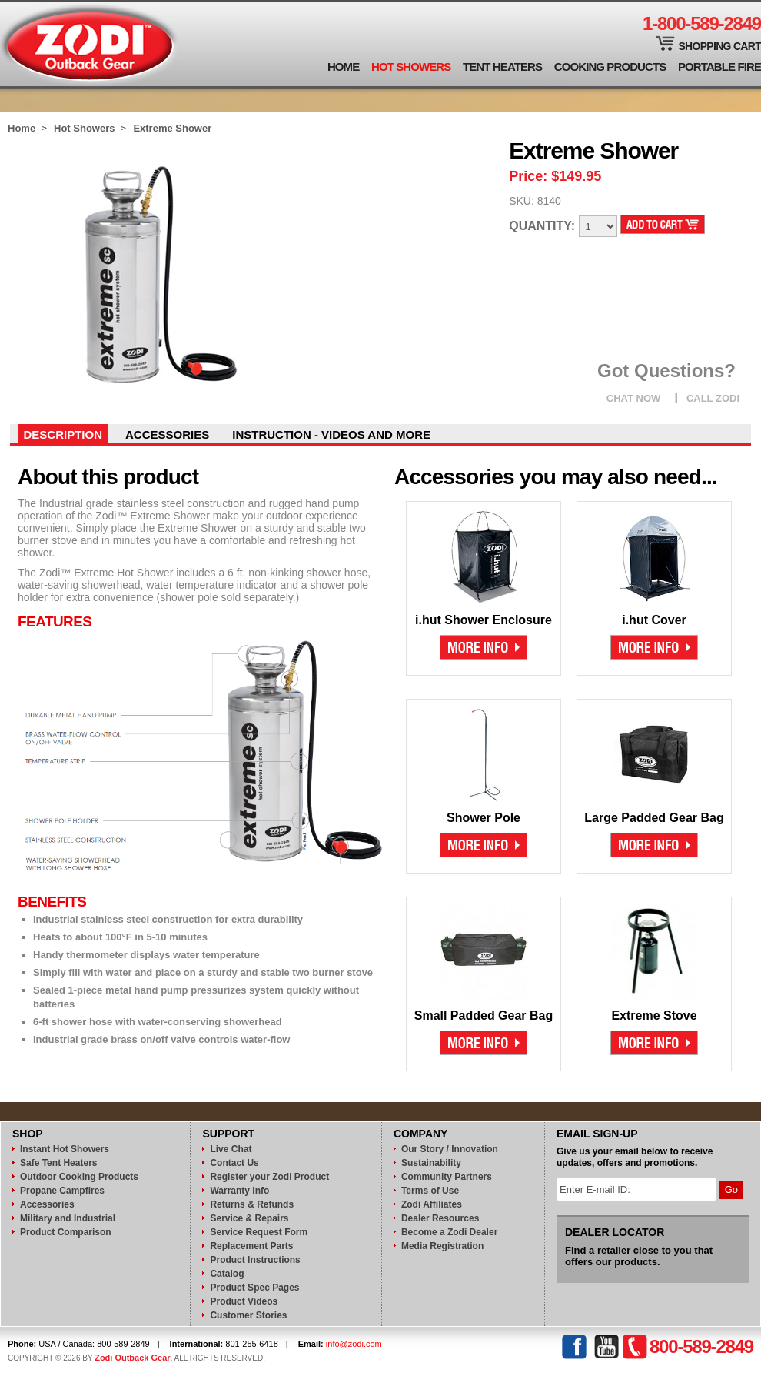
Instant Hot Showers (64, 1149)
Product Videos (243, 1301)
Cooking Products (610, 66)
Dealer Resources (440, 1218)
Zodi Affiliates (431, 1204)
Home (343, 66)
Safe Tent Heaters (58, 1163)
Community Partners (446, 1176)
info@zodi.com (354, 1343)
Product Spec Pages (254, 1287)
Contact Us (234, 1163)
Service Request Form (258, 1232)
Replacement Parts (251, 1246)
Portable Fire (719, 66)
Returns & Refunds (252, 1204)
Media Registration (442, 1246)
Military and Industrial (67, 1218)
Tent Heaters (502, 66)
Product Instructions (255, 1259)
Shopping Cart (719, 46)
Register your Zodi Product (269, 1176)
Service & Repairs (249, 1218)
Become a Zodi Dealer (449, 1232)
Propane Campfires (62, 1190)
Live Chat (230, 1149)
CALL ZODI (712, 398)
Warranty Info (239, 1190)
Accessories (167, 434)
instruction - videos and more (331, 434)
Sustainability (431, 1163)
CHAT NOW (633, 398)
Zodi (89, 44)
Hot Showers (410, 66)
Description (63, 434)
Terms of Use (430, 1190)
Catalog (227, 1273)
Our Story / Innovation (449, 1149)
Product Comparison (65, 1232)
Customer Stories (248, 1315)
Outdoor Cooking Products (79, 1176)
